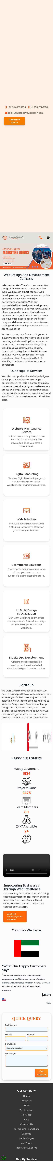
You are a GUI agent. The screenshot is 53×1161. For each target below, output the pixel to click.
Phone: (31, 1034)
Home (26, 1096)
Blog (26, 1119)
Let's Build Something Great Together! (15, 916)
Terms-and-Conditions (26, 1129)
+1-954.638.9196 (38, 107)
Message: (10, 1053)
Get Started (41, 1073)
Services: (10, 1044)
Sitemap (26, 1133)
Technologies (26, 1138)
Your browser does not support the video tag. (26, 865)
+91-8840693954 (15, 107)
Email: (8, 1034)
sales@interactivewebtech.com (24, 112)
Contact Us (26, 1124)
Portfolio (26, 1114)
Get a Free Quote (14, 121)
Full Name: (11, 1025)
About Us (26, 1100)
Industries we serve (26, 1147)
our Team (26, 1143)
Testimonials (26, 1110)
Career (27, 1105)
